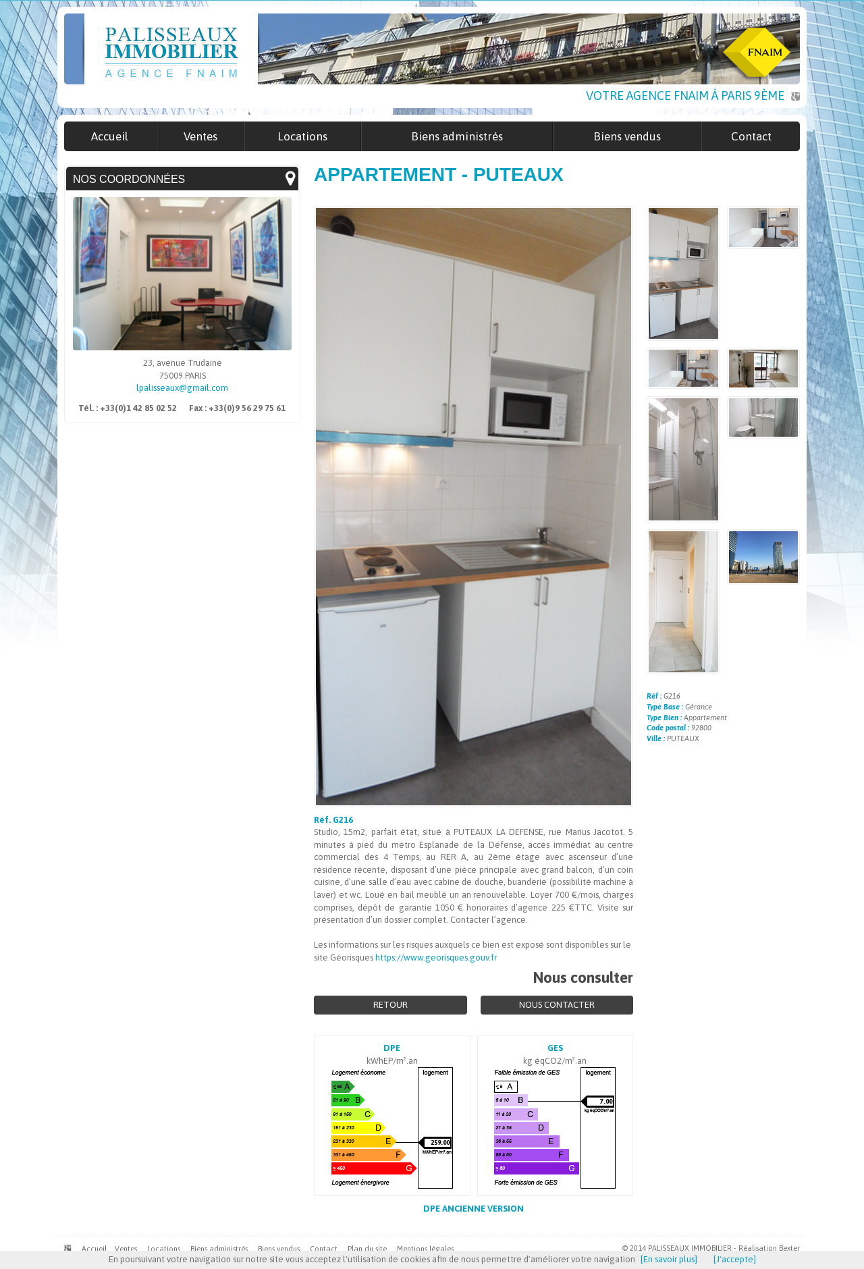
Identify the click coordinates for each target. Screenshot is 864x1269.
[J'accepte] (734, 1259)
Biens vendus (279, 1249)
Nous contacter (557, 1005)
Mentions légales (425, 1249)
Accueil (94, 1249)
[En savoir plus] (669, 1259)
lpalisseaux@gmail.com (182, 388)
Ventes (126, 1249)
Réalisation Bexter (769, 1248)
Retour (390, 1005)
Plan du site (367, 1249)
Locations (163, 1249)
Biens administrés (219, 1249)
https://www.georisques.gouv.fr (436, 957)
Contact (324, 1249)
